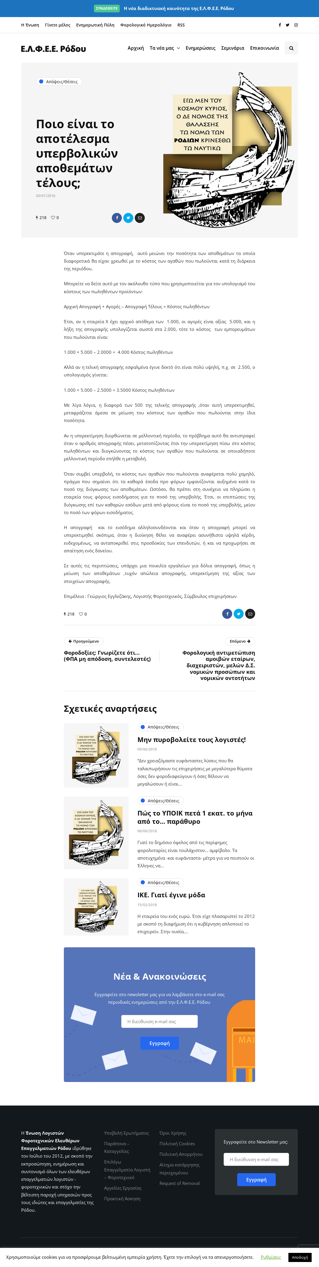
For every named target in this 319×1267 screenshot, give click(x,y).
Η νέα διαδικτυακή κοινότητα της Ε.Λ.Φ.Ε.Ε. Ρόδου (164, 8)
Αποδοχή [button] (300, 1257)
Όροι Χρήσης (173, 1133)
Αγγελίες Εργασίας (123, 1188)
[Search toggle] (291, 47)
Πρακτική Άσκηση (122, 1198)
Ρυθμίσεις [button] (271, 1257)
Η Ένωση (30, 25)
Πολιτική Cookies (177, 1143)
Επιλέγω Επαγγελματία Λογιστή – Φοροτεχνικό (127, 1169)
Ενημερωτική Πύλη (95, 25)
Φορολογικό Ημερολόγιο (146, 25)
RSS (181, 25)
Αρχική (136, 48)
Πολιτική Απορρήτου (181, 1154)
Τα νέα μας (162, 48)
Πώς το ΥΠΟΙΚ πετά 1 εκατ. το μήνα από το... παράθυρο (194, 819)
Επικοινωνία (264, 48)
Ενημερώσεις (200, 48)
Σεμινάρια (232, 48)
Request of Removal (180, 1183)
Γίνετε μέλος (57, 25)
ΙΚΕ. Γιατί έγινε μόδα (171, 897)
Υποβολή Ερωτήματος (126, 1133)
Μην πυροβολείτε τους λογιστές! (191, 742)
